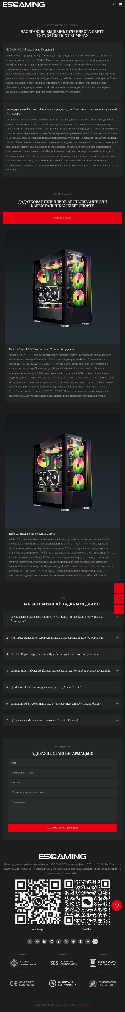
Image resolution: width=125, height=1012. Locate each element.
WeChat (87, 929)
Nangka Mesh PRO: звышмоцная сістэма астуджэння (42, 349)
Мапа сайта (83, 1005)
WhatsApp (38, 929)
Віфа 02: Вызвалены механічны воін (32, 533)
